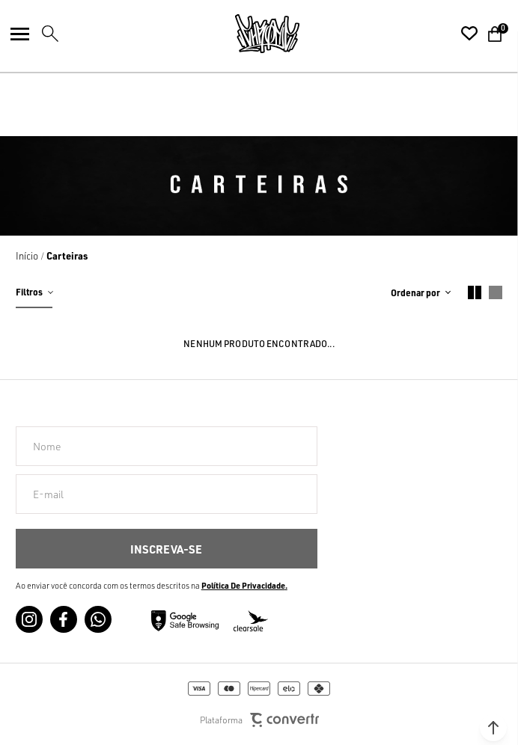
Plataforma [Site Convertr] (259, 720)
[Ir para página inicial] (27, 256)
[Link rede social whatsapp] (98, 619)
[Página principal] (267, 33)
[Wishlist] (469, 34)
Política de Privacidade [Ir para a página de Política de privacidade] (243, 585)
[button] (493, 727)
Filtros (29, 292)
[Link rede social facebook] (63, 619)
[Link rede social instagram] (29, 619)
